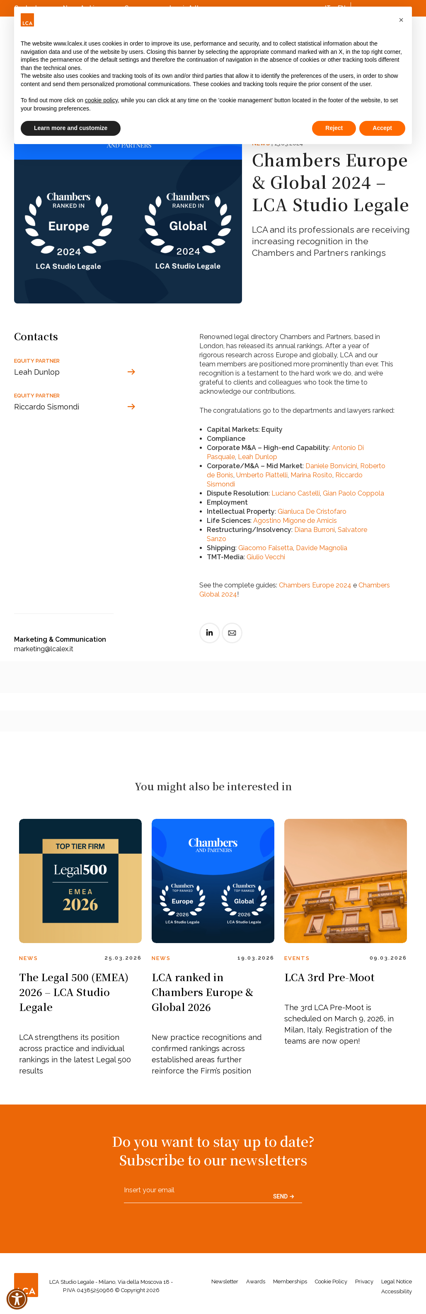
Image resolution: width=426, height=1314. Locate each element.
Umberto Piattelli (262, 475)
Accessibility (396, 1291)
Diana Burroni (314, 530)
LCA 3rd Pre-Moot (329, 977)
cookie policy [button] (101, 100)
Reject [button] (334, 128)
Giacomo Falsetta (265, 548)
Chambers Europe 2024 (315, 585)
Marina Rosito (311, 475)
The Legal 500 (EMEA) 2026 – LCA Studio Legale (73, 992)
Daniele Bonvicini (331, 466)
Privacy (364, 1281)
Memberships (290, 1281)
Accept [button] (382, 128)
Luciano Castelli (295, 493)
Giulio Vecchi (266, 557)
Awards (255, 1281)
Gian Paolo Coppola (353, 493)
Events (297, 958)
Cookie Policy (331, 1281)
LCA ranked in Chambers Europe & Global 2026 (202, 992)
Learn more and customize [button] (70, 128)
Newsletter (224, 1281)
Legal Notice (396, 1281)
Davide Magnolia (321, 548)
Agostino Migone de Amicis (295, 521)
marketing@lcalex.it (43, 649)
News (28, 958)
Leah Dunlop (257, 457)
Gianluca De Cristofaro (312, 511)
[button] (401, 19)
